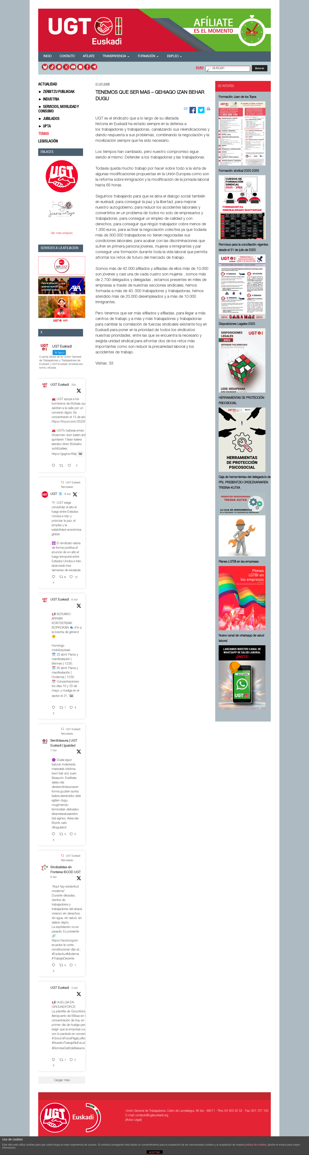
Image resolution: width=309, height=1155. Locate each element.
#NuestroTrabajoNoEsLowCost (72, 1043)
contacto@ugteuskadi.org (151, 1115)
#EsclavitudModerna (65, 954)
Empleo (174, 56)
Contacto (67, 56)
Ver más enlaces (62, 233)
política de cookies (256, 1144)
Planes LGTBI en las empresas (239, 561)
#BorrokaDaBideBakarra (68, 1048)
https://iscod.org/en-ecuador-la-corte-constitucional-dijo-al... (66, 945)
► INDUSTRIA (48, 100)
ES (197, 68)
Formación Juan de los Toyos (237, 97)
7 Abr (53, 750)
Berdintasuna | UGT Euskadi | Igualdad (63, 743)
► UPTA (44, 126)
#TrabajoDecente (63, 958)
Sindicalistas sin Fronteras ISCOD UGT (65, 870)
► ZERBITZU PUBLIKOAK (56, 92)
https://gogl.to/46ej (64, 454)
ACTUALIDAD (47, 85)
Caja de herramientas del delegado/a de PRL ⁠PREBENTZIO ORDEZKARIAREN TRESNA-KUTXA (245, 483)
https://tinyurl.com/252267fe (71, 421)
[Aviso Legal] (134, 1120)
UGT (53, 494)
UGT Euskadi (59, 385)
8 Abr (68, 494)
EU (201, 68)
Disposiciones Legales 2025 (237, 324)
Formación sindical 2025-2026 (239, 171)
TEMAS (43, 134)
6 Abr (53, 877)
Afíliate (88, 56)
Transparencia (116, 56)
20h (73, 385)
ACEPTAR (154, 1152)
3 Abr (74, 988)
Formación (148, 56)
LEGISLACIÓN (48, 141)
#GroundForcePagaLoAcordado (73, 1038)
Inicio (47, 56)
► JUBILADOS (48, 119)
